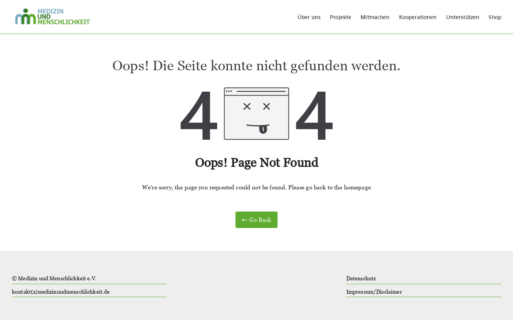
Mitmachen (375, 17)
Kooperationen (418, 17)
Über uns (309, 17)
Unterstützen (463, 17)
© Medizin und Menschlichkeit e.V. (54, 278)
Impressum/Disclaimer (374, 292)
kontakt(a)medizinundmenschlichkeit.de (61, 292)
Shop (495, 17)
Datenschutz (361, 278)
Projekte (340, 17)
